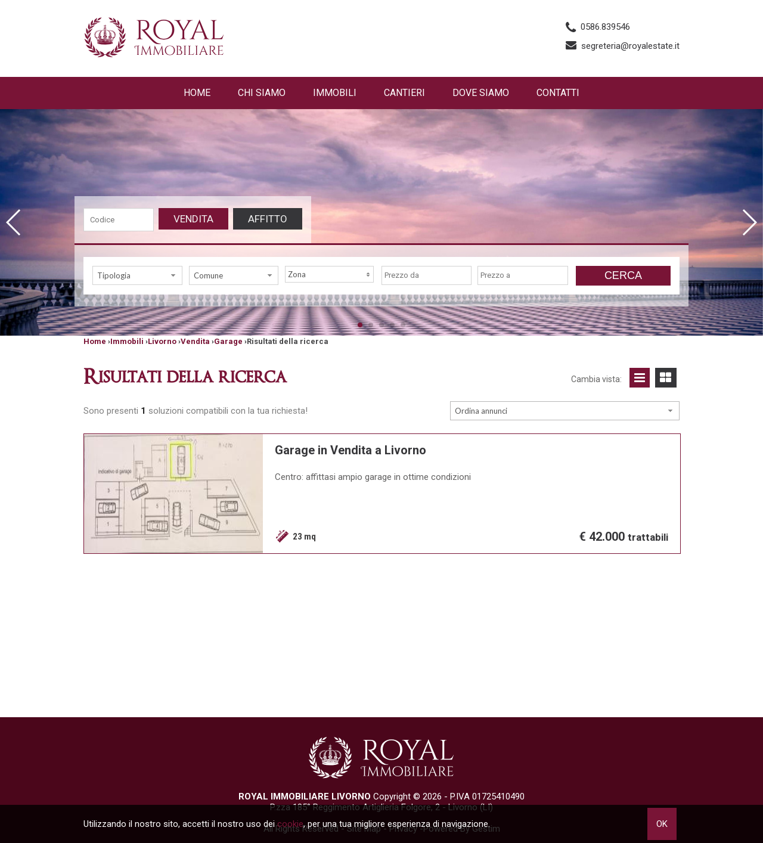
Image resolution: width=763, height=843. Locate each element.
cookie (290, 824)
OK (662, 824)
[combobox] (137, 275)
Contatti (557, 92)
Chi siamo (262, 92)
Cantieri (404, 92)
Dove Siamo (480, 92)
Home (197, 92)
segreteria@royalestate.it (630, 46)
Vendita (193, 219)
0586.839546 (605, 26)
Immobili (334, 92)
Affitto (267, 219)
